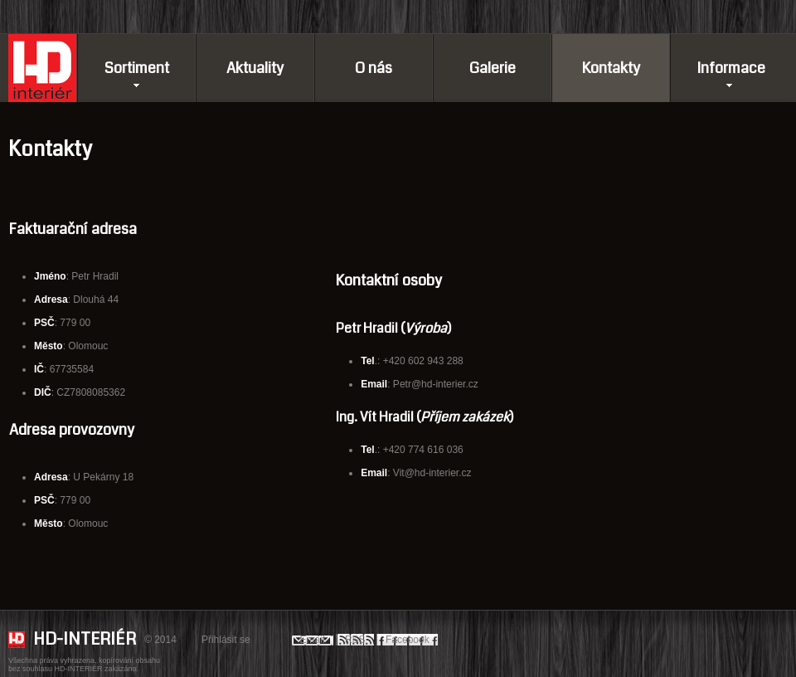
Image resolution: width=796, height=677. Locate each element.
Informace (730, 68)
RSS (355, 639)
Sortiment (136, 68)
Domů (42, 68)
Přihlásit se (225, 639)
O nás (373, 68)
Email (312, 639)
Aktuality (255, 68)
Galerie (492, 68)
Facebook (408, 639)
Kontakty (611, 68)
